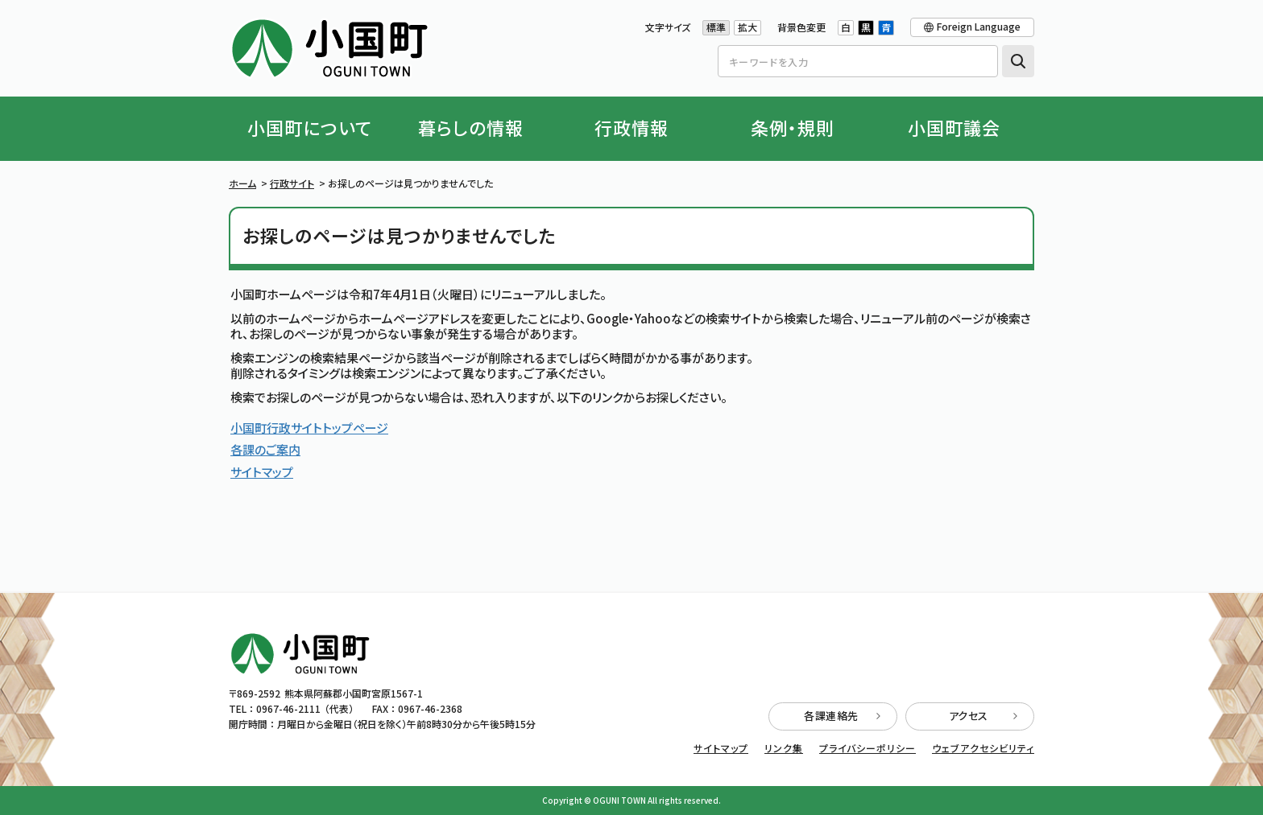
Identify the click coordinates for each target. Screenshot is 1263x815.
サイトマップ (261, 471)
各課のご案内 (265, 449)
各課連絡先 (842, 715)
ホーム (242, 183)
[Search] (858, 61)
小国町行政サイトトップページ (309, 427)
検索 (1018, 61)
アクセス (983, 715)
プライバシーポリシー (867, 748)
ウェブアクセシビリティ (983, 748)
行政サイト (292, 183)
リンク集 (783, 748)
